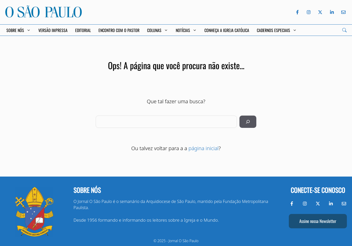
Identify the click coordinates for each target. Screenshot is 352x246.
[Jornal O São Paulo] (43, 16)
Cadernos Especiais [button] (277, 30)
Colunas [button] (157, 30)
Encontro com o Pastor (118, 30)
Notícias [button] (186, 30)
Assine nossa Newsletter (317, 221)
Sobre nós (87, 190)
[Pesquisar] (247, 122)
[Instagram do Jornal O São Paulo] (308, 12)
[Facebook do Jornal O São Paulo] (297, 12)
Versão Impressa (53, 30)
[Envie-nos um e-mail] (342, 12)
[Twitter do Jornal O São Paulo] (320, 12)
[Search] (344, 30)
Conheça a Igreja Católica (226, 30)
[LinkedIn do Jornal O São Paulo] (332, 12)
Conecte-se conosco (318, 190)
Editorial (83, 30)
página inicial (204, 148)
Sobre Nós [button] (18, 30)
